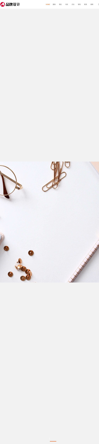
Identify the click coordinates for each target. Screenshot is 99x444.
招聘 (92, 4)
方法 (73, 4)
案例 (54, 4)
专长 (67, 4)
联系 (85, 4)
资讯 (79, 4)
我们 (60, 4)
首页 (48, 4)
